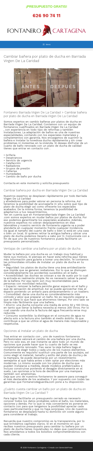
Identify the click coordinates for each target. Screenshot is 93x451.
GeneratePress (66, 448)
